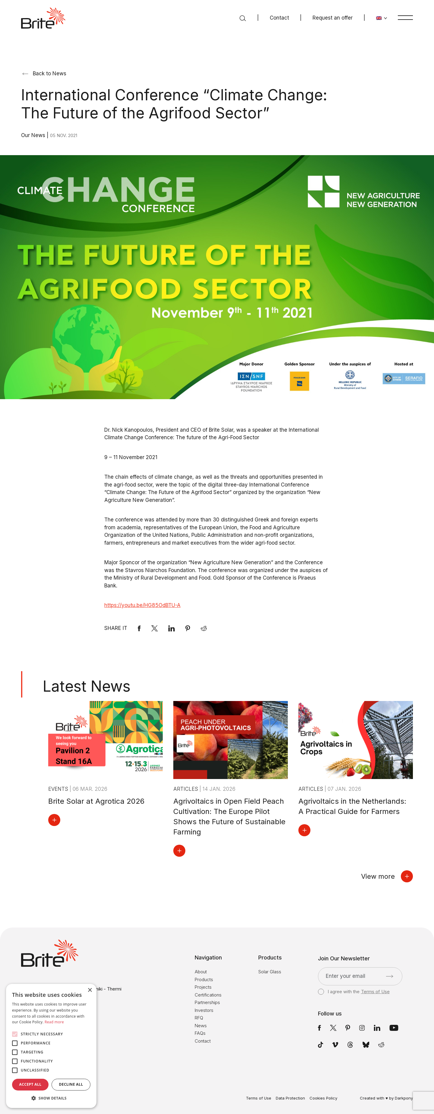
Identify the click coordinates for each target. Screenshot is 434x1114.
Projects (203, 987)
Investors (204, 1010)
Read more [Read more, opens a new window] (54, 1022)
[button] (51, 1098)
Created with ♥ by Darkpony (386, 1098)
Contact (279, 18)
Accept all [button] (30, 1084)
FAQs (200, 1033)
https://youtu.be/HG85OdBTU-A (142, 605)
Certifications (208, 995)
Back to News (44, 73)
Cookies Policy (323, 1098)
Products (204, 979)
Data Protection (290, 1098)
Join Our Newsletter (344, 958)
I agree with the (353, 992)
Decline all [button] (71, 1084)
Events (59, 789)
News (201, 1025)
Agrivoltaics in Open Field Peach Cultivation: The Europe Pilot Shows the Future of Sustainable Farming (229, 816)
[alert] (51, 1046)
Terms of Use (375, 991)
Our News (34, 135)
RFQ (199, 1018)
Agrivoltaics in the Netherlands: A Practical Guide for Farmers (352, 806)
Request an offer (333, 18)
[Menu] (405, 17)
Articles (186, 789)
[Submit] (389, 976)
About (201, 972)
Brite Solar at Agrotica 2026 (96, 801)
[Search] (243, 18)
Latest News (87, 686)
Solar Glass (269, 972)
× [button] (89, 990)
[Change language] (381, 18)
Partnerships (207, 1002)
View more (387, 876)
